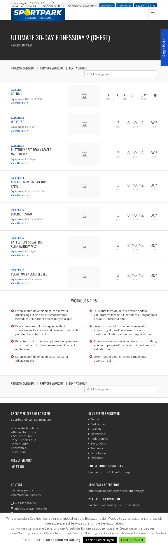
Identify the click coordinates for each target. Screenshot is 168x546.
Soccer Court (99, 443)
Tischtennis (98, 434)
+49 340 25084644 (25, 6)
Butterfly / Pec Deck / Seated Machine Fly (31, 151)
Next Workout (78, 68)
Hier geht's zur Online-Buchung (109, 472)
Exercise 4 (17, 178)
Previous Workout (51, 68)
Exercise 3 (17, 145)
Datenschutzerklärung (62, 539)
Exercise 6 (17, 238)
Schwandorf (131, 505)
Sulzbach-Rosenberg (102, 505)
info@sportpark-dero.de (30, 508)
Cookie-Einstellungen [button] (100, 540)
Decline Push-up (22, 214)
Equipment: (17, 99)
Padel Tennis (99, 439)
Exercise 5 (17, 210)
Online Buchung (145, 6)
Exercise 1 (17, 89)
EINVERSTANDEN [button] (132, 540)
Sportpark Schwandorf (82, 6)
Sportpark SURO (53, 6)
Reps (125, 99)
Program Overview (22, 68)
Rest (143, 99)
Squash (96, 429)
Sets (107, 99)
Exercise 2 (17, 117)
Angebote (107, 6)
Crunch (16, 93)
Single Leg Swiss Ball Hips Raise (29, 183)
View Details (18, 102)
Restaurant (98, 448)
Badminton (98, 424)
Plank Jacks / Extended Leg (29, 274)
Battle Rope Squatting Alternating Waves (26, 244)
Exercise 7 (17, 270)
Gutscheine (124, 6)
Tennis (95, 419)
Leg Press (17, 121)
